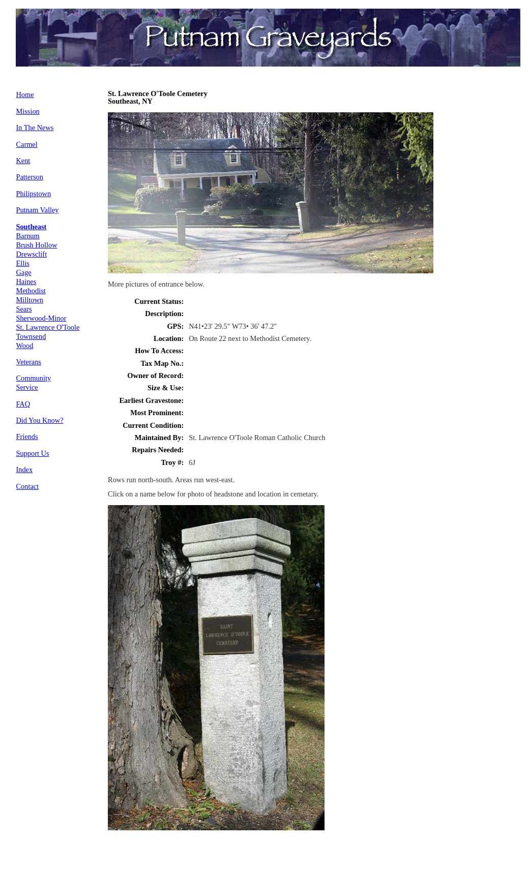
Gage (23, 272)
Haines (26, 281)
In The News (34, 127)
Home (25, 94)
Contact (27, 486)
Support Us (32, 453)
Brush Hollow (36, 245)
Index (24, 469)
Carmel (26, 144)
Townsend (31, 336)
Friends (27, 436)
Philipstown (33, 194)
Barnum (27, 236)
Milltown (29, 300)
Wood (24, 345)
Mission (27, 111)
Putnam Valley (37, 210)
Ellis (22, 263)
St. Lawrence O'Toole (47, 327)
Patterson (29, 177)
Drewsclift (31, 254)
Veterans (28, 362)
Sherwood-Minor (41, 318)
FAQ (23, 404)
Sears (24, 309)
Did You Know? (39, 420)
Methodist (30, 291)
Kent (23, 161)
